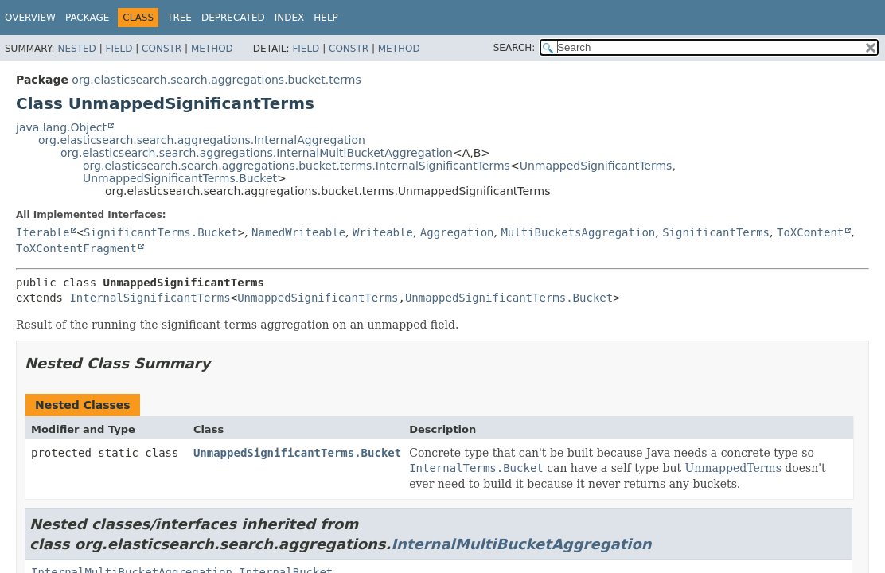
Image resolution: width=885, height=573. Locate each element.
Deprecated (233, 17)
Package (87, 17)
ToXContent (810, 232)
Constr (161, 48)
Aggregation (457, 232)
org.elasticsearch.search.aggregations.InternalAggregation (201, 140)
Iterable (42, 232)
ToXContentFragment (76, 248)
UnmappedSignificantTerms (596, 165)
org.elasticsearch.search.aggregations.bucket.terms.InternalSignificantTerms (296, 165)
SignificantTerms (716, 232)
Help (326, 17)
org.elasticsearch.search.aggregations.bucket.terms (216, 79)
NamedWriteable (298, 232)
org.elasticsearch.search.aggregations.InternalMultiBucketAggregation (256, 152)
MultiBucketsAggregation (578, 232)
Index (290, 17)
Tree (179, 17)
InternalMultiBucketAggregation (521, 544)
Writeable (383, 232)
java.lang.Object (61, 127)
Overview (30, 17)
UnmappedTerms (733, 468)
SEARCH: (514, 47)
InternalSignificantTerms (149, 297)
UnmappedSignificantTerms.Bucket (180, 178)
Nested (76, 48)
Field (118, 48)
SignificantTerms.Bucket (161, 232)
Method (212, 48)
